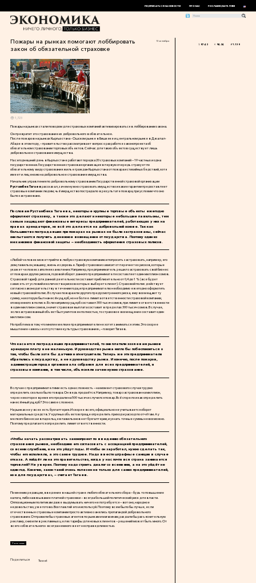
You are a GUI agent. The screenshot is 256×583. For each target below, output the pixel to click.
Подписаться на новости (163, 6)
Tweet (42, 560)
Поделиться (20, 559)
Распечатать (18, 543)
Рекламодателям (221, 6)
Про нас (194, 6)
